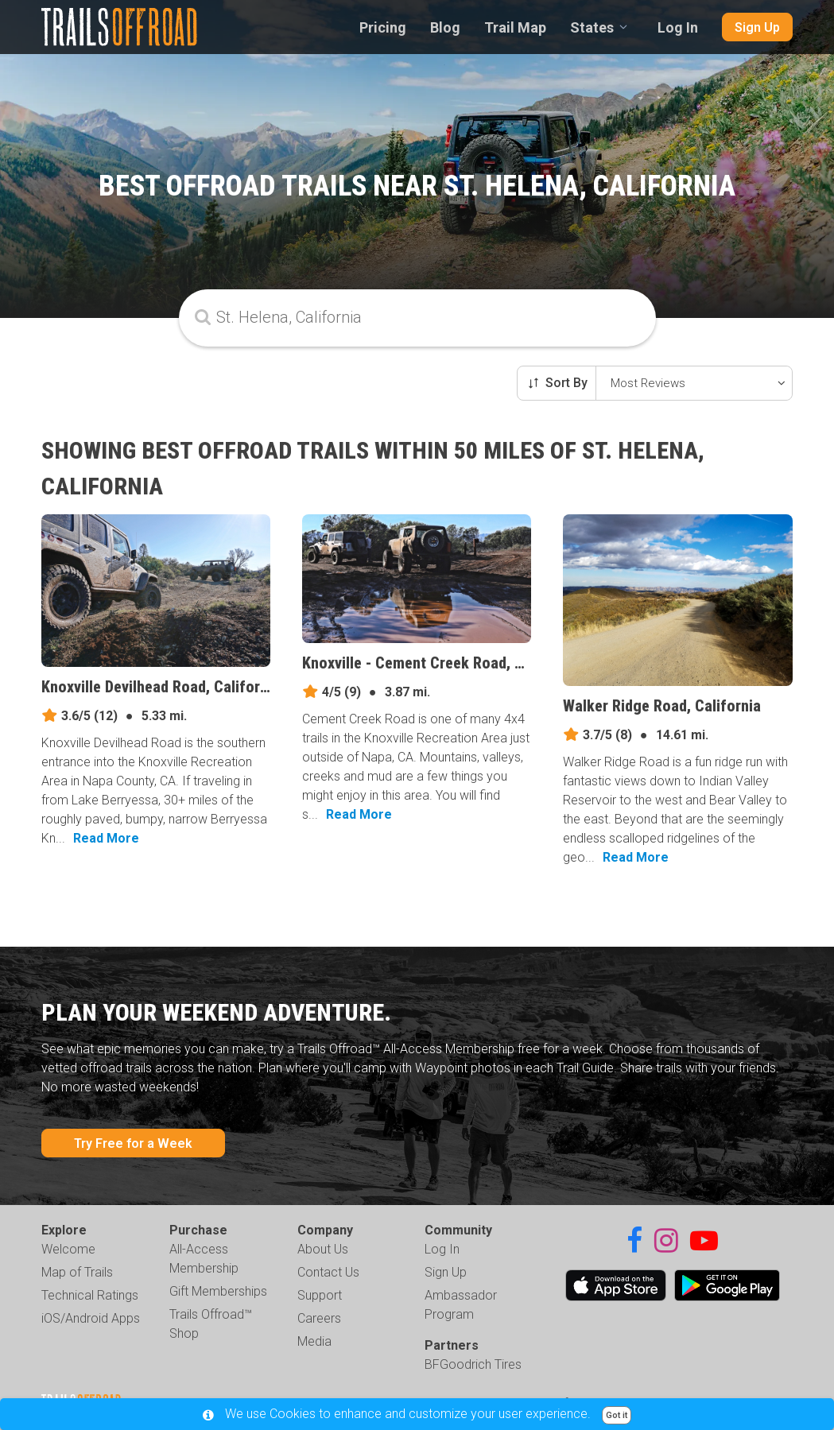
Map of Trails (77, 1272)
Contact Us (328, 1272)
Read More (106, 838)
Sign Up (757, 27)
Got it (616, 1415)
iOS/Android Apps (90, 1318)
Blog (445, 27)
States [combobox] (592, 27)
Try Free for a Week (133, 1143)
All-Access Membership (204, 1259)
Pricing (382, 27)
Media (314, 1341)
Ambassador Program (461, 1305)
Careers (319, 1318)
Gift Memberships (218, 1291)
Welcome (68, 1249)
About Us (322, 1249)
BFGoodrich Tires (473, 1364)
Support (319, 1295)
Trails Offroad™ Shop (210, 1324)
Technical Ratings (89, 1295)
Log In (678, 27)
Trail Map (515, 27)
